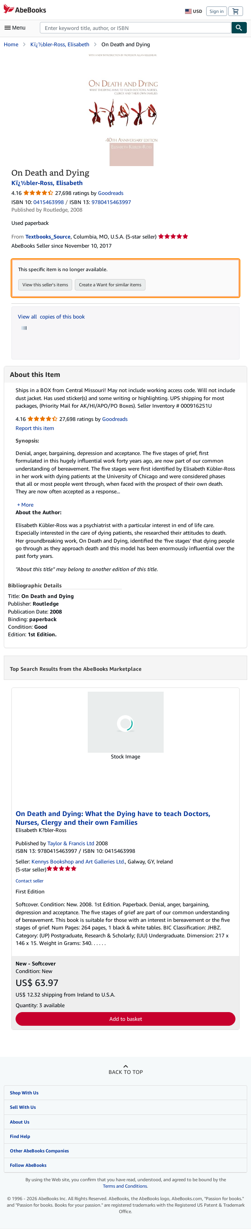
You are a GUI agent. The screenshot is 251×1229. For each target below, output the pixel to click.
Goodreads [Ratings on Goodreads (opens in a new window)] (110, 193)
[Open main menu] (17, 27)
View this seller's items (45, 284)
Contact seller (29, 881)
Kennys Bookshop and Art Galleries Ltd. (78, 862)
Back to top (126, 1072)
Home (11, 44)
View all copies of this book (51, 316)
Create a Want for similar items (110, 284)
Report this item (35, 428)
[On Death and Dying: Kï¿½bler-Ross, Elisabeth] (123, 56)
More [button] (27, 504)
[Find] (239, 27)
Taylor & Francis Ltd (70, 843)
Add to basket (125, 1019)
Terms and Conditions (125, 1186)
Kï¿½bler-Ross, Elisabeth (59, 44)
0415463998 (48, 202)
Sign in (217, 11)
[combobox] (135, 27)
